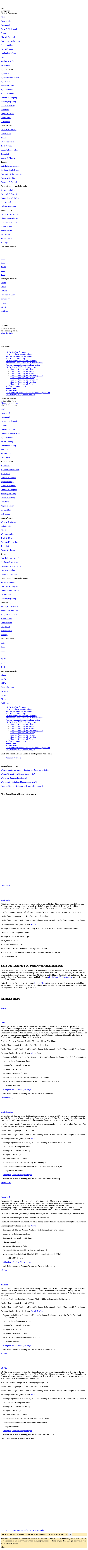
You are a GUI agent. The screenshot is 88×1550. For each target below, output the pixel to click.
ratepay (4, 303)
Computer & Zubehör (9, 182)
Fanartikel (5, 110)
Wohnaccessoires (7, 142)
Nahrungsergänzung (8, 102)
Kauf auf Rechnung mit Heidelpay (23, 382)
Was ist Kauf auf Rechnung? (16, 352)
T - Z (3, 275)
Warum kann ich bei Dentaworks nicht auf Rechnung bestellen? (25, 770)
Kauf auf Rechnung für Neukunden (19, 356)
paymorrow (5, 299)
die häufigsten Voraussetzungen (60, 977)
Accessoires (5, 65)
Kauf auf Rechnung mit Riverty (22, 384)
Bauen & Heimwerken (9, 150)
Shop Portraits (11, 388)
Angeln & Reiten (7, 114)
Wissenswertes (11, 390)
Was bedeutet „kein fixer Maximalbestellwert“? (19, 782)
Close (3, 1547)
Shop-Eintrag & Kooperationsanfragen (20, 395)
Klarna (3, 283)
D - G (3, 259)
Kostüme (4, 57)
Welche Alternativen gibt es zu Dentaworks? (18, 774)
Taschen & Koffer (8, 61)
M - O (3, 267)
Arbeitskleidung (7, 49)
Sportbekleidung (7, 45)
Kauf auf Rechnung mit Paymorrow (24, 380)
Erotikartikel (6, 118)
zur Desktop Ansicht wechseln (32, 1530)
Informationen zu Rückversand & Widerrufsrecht (24, 363)
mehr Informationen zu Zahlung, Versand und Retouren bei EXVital (29, 1435)
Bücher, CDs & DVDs (9, 214)
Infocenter (14, 403)
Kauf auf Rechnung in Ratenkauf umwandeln (23, 365)
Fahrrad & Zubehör (8, 85)
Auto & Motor (6, 230)
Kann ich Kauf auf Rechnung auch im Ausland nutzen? (22, 786)
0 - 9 (2, 251)
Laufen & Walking (8, 106)
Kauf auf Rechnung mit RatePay (22, 378)
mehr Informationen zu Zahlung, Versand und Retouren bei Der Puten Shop (31, 1179)
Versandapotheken (8, 190)
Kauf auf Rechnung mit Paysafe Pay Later (26, 376)
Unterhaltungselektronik (10, 166)
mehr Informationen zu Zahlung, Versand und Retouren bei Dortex (28, 1093)
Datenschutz (15, 1530)
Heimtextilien (6, 134)
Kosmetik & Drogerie (9, 194)
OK (70, 1534)
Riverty (4, 307)
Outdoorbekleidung (8, 53)
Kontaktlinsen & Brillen (10, 198)
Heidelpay (5, 311)
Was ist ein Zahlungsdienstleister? (14, 778)
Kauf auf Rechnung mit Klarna (22, 369)
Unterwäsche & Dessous (10, 41)
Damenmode (6, 21)
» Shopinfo (7, 1089)
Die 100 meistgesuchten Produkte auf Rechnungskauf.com (28, 393)
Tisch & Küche (6, 146)
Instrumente (5, 122)
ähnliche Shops (40, 983)
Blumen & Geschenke (9, 218)
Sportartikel (5, 81)
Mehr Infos (63, 1534)
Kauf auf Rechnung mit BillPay (22, 373)
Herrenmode (5, 25)
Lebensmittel (6, 202)
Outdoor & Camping (9, 98)
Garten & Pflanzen (8, 158)
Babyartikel (5, 234)
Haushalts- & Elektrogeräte (11, 174)
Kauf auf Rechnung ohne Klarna (18, 386)
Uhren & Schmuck (8, 37)
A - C (3, 255)
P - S (3, 271)
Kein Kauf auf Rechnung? (16, 359)
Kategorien (5, 403)
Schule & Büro (6, 226)
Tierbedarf (5, 154)
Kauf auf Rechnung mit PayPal (22, 371)
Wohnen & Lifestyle (8, 130)
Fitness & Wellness (8, 93)
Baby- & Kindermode (9, 29)
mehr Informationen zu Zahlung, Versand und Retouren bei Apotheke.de (30, 1266)
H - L (3, 263)
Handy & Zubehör (8, 178)
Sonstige (4, 242)
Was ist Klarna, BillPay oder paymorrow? (21, 367)
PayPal (3, 287)
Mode (3, 17)
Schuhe (4, 33)
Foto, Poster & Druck (9, 222)
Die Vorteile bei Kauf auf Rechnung (19, 354)
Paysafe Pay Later (8, 295)
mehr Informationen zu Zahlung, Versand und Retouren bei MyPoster (29, 1349)
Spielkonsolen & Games (10, 77)
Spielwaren (5, 73)
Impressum (5, 1530)
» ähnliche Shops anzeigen (22, 1089)
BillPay (4, 291)
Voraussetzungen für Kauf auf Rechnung (21, 361)
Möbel (3, 138)
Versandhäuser (6, 238)
